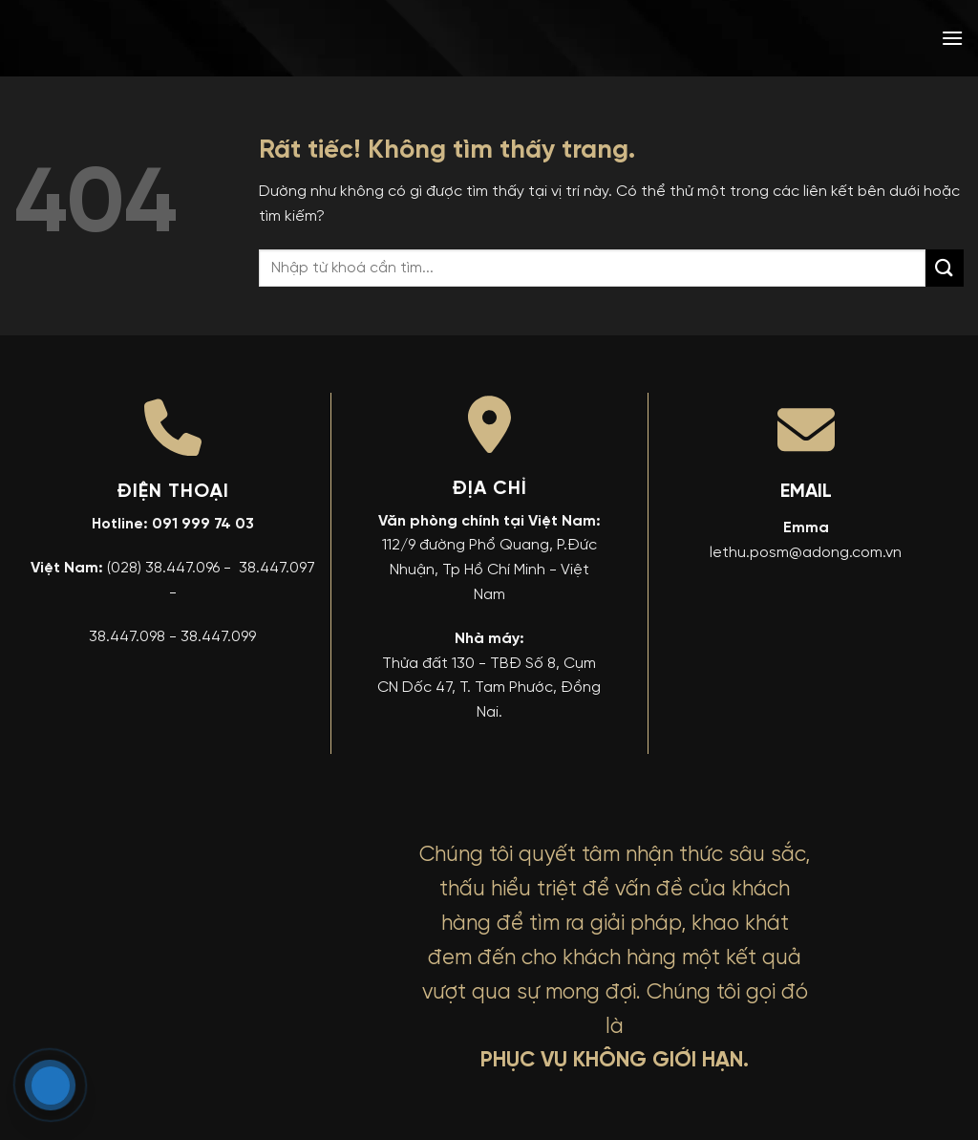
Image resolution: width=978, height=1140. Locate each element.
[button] (952, 37)
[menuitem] (814, 38)
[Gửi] (944, 268)
